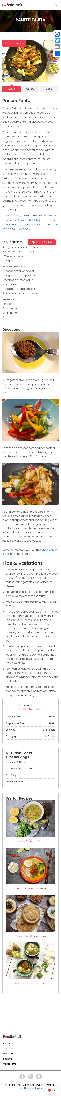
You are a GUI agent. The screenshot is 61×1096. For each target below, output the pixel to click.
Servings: (30, 729)
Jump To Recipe (14, 43)
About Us (8, 1048)
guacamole (49, 550)
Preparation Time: (30, 723)
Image (11, 88)
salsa (5, 554)
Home (6, 1043)
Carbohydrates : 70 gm (19, 768)
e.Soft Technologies (30, 1088)
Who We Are (10, 1053)
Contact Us (9, 1063)
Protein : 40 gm (14, 781)
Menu (50, 5)
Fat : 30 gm (12, 775)
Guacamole (23, 229)
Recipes (7, 1058)
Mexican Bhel (25, 220)
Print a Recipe (42, 242)
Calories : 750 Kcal (16, 762)
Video (49, 88)
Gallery (30, 88)
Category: (30, 736)
